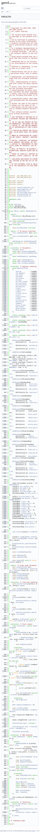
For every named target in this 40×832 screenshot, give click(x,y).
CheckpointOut (30, 219)
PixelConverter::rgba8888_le (23, 727)
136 (4, 293)
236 (4, 488)
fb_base (23, 490)
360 (4, 693)
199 (4, 414)
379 (4, 723)
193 (4, 401)
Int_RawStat (20, 273)
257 (4, 527)
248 (4, 508)
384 (4, 731)
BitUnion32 (16, 340)
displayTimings (30, 547)
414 (4, 797)
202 (4, 424)
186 (4, 384)
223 (4, 473)
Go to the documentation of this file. (14, 22)
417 (4, 804)
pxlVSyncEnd (21, 575)
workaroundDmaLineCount (23, 254)
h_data (23, 512)
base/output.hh (23, 191)
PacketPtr (24, 233)
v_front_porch (26, 507)
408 (4, 787)
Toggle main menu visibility (3, 7)
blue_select (29, 527)
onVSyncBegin (25, 671)
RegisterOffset (22, 268)
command (24, 517)
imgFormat (32, 720)
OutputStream (17, 723)
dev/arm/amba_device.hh (26, 193)
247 (4, 507)
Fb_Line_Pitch (21, 285)
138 (4, 297)
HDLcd (16, 211)
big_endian (32, 456)
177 (4, 362)
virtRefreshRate (28, 263)
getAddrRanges (29, 241)
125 (4, 275)
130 (4, 283)
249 (4, 510)
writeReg (20, 538)
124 (4, 273)
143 (4, 305)
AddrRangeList (17, 241)
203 (4, 428)
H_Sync (18, 295)
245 (4, 503)
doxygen (32, 831)
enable (30, 436)
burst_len (32, 384)
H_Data (18, 298)
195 (4, 406)
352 (4, 676)
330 (4, 619)
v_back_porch (26, 503)
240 (4, 493)
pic (25, 723)
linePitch (31, 785)
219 (4, 463)
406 (4, 784)
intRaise (15, 597)
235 (4, 486)
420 (4, 812)
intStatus (23, 619)
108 (4, 241)
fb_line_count (30, 493)
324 (4, 609)
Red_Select (20, 307)
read (18, 233)
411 (4, 792)
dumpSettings (25, 644)
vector (19, 532)
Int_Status (20, 278)
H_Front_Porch (21, 300)
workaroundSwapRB (28, 251)
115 (4, 260)
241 (4, 496)
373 (4, 715)
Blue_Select (20, 310)
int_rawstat (24, 486)
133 (4, 288)
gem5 (19, 199)
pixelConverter (30, 543)
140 (4, 300)
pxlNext (19, 567)
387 (4, 737)
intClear (15, 609)
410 (4, 790)
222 (4, 470)
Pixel (25, 567)
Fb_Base (19, 280)
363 (4, 700)
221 (4, 468)
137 (4, 295)
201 (4, 421)
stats (16, 815)
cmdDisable (21, 557)
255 (4, 522)
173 (4, 352)
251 (4, 513)
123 (4, 271)
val (30, 401)
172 (4, 349)
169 (4, 340)
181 (4, 372)
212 (4, 446)
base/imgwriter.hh (24, 189)
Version (19, 271)
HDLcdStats (22, 804)
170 (4, 342)
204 (4, 431)
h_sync (23, 508)
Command (19, 303)
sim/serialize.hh (24, 196)
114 (4, 256)
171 (4, 345)
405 (4, 782)
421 (4, 815)
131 (4, 285)
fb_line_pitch (24, 496)
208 (4, 438)
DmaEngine (21, 737)
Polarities (20, 302)
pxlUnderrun (21, 577)
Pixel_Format (21, 305)
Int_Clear (19, 275)
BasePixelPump (26, 637)
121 (4, 268)
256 (4, 523)
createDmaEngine (23, 552)
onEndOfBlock (25, 775)
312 (4, 597)
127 (4, 278)
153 (4, 320)
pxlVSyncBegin (22, 574)
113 (4, 253)
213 (4, 449)
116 (4, 261)
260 (4, 532)
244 (4, 501)
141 (4, 302)
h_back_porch (26, 510)
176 (4, 359)
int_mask (23, 488)
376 (4, 720)
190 (4, 396)
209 (4, 441)
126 (4, 276)
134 (4, 290)
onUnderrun (20, 683)
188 (4, 389)
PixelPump (21, 626)
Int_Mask (19, 276)
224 (4, 476)
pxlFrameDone (22, 579)
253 (4, 517)
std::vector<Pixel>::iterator (23, 657)
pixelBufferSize (28, 261)
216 (4, 458)
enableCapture (27, 260)
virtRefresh (21, 708)
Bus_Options (20, 287)
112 (4, 251)
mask (21, 585)
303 (4, 589)
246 (4, 505)
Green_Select (21, 308)
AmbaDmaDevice (31, 211)
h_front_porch (26, 513)
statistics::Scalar (23, 812)
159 (4, 330)
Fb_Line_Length (21, 281)
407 (4, 785)
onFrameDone (24, 693)
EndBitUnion (17, 352)
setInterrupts (22, 584)
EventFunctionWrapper (20, 710)
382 (4, 727)
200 (4, 417)
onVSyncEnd (24, 676)
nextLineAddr (25, 790)
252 (4, 515)
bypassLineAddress (24, 705)
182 (4, 376)
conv (26, 727)
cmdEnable (20, 555)
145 (4, 308)
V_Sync (18, 288)
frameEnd (23, 792)
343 (4, 649)
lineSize (30, 784)
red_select (29, 522)
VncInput (17, 204)
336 (4, 632)
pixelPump (24, 731)
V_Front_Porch (21, 293)
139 (4, 298)
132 (4, 287)
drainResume (21, 228)
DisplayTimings (18, 547)
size (30, 468)
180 (4, 371)
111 (4, 250)
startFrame (24, 757)
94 (4, 211)
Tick (14, 233)
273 (4, 560)
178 (4, 365)
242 (4, 498)
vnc (22, 250)
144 (4, 307)
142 (4, 303)
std (13, 532)
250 (4, 512)
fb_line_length (25, 491)
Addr (19, 261)
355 (4, 683)
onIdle (22, 779)
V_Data (18, 292)
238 (4, 491)
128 (4, 280)
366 (4, 705)
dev (2, 11)
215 (4, 456)
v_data (23, 505)
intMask (19, 589)
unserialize (21, 223)
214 (4, 453)
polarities (28, 515)
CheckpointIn (32, 223)
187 (4, 386)
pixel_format (30, 518)
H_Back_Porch (21, 297)
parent (28, 639)
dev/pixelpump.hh (24, 194)
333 (4, 626)
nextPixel (23, 649)
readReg (23, 537)
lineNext (21, 569)
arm (7, 11)
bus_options (26, 498)
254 (4, 518)
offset (31, 463)
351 (4, 671)
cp (10, 221)
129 (4, 281)
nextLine (19, 656)
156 (4, 325)
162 (4, 335)
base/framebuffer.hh (25, 187)
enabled (19, 560)
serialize (20, 219)
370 (4, 710)
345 (4, 656)
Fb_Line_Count (21, 283)
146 (4, 310)
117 (4, 263)
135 (4, 292)
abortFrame (24, 760)
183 (4, 379)
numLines (31, 787)
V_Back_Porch (21, 290)
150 (4, 315)
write (19, 236)
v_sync (23, 501)
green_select (30, 523)
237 (4, 490)
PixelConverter (18, 543)
